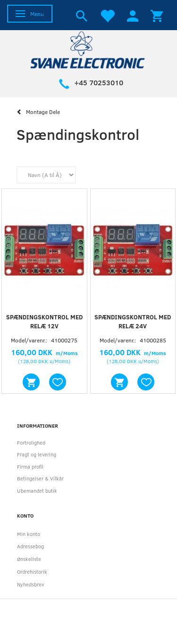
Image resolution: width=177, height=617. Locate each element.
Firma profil (30, 466)
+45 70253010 (98, 82)
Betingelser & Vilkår (40, 478)
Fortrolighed (31, 442)
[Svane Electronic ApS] (89, 49)
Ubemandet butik (37, 490)
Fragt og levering (36, 454)
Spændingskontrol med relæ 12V (44, 321)
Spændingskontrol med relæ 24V (132, 321)
